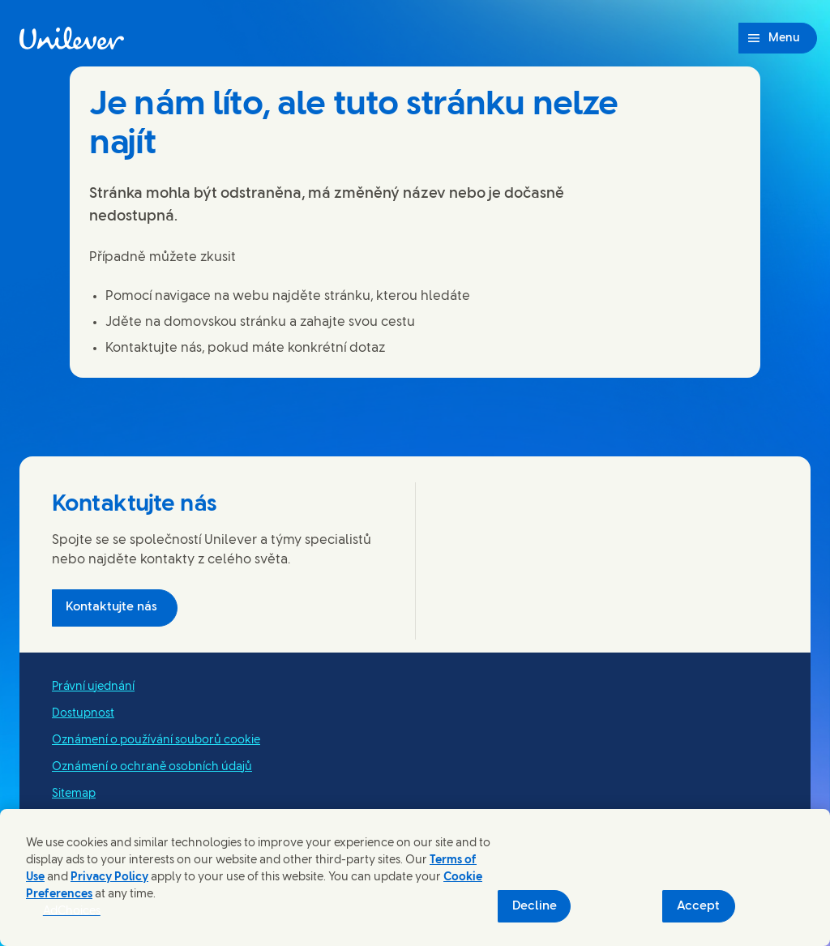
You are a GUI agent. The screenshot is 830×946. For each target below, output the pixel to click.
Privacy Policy (109, 877)
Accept (698, 906)
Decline (534, 906)
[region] (415, 877)
